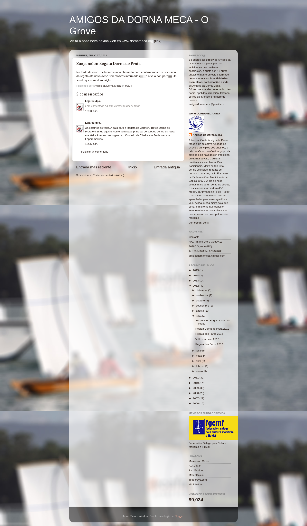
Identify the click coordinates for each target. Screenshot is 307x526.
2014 (196, 275)
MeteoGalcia (196, 475)
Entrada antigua (167, 167)
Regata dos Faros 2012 (209, 333)
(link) (157, 41)
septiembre (203, 305)
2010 (196, 382)
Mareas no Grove (199, 461)
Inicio (132, 167)
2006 (196, 403)
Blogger (179, 516)
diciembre (202, 290)
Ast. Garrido (196, 470)
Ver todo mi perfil (199, 222)
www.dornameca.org (204, 113)
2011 (196, 377)
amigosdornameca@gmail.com (207, 104)
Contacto (194, 237)
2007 (196, 398)
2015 (196, 270)
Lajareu (90, 101)
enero (199, 371)
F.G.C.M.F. (195, 465)
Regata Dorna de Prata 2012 (212, 328)
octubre (201, 300)
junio (199, 350)
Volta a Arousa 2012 (207, 339)
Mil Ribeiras (196, 484)
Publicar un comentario (94, 151)
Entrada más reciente (93, 167)
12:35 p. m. (91, 143)
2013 (196, 280)
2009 (196, 388)
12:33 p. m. (91, 111)
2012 (196, 285)
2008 (196, 393)
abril (199, 361)
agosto (200, 310)
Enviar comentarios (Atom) (108, 175)
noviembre (202, 295)
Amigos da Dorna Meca (207, 134)
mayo (199, 355)
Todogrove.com (198, 479)
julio (198, 316)
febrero (200, 366)
